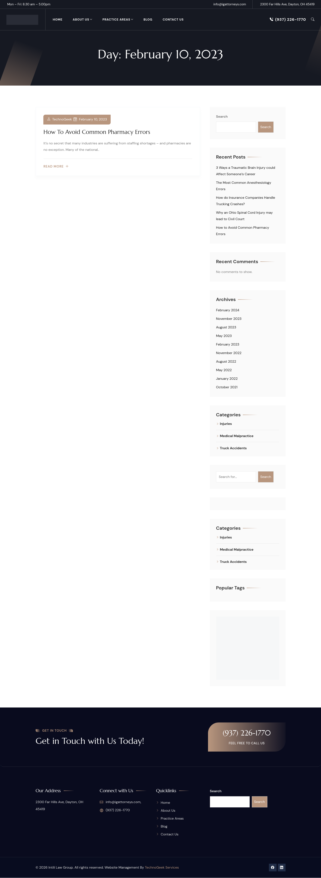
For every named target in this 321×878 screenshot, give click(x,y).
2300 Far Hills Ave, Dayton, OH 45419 (287, 4)
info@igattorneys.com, (120, 802)
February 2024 (227, 310)
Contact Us (173, 19)
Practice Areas (116, 19)
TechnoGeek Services (162, 867)
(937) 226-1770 (288, 19)
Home (58, 19)
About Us (81, 19)
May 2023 (224, 336)
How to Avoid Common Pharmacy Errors (97, 132)
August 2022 (226, 361)
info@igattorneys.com (229, 4)
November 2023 (229, 318)
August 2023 (226, 327)
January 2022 (227, 378)
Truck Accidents (233, 448)
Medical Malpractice (237, 436)
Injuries (226, 423)
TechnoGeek (62, 119)
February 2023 (227, 344)
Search (222, 116)
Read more (54, 166)
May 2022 (224, 370)
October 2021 (226, 387)
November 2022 (229, 353)
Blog (148, 19)
